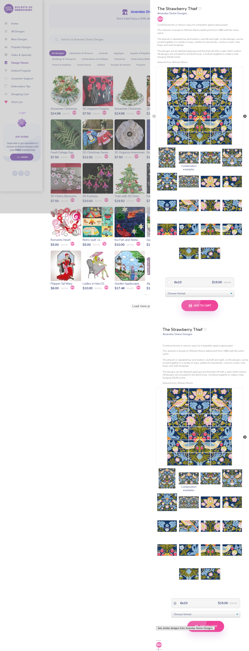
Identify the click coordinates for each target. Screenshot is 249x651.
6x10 (177, 282)
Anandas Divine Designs (172, 13)
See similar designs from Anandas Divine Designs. (185, 628)
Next (245, 116)
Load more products (145, 306)
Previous (154, 116)
